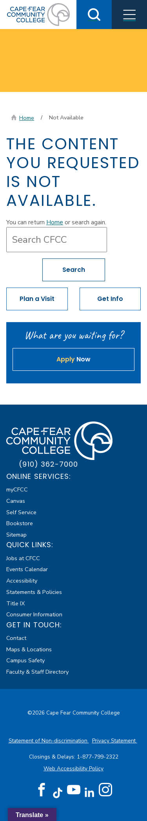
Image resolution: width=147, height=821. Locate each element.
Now (73, 359)
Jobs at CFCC (23, 558)
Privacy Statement (114, 740)
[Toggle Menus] (129, 14)
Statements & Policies (34, 592)
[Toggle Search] (94, 14)
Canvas (15, 501)
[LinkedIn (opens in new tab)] (89, 792)
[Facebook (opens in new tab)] (41, 790)
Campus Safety (25, 660)
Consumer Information (34, 614)
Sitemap (16, 535)
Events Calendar (27, 569)
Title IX (15, 603)
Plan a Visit (37, 298)
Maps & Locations (29, 649)
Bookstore (19, 523)
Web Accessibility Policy (73, 768)
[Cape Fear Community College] (38, 14)
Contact (16, 638)
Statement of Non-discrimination (49, 740)
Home (26, 118)
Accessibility (21, 581)
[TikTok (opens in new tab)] (57, 792)
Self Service (21, 512)
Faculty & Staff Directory (37, 672)
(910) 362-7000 (48, 464)
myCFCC (17, 489)
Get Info (110, 298)
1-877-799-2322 (97, 757)
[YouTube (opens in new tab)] (73, 790)
